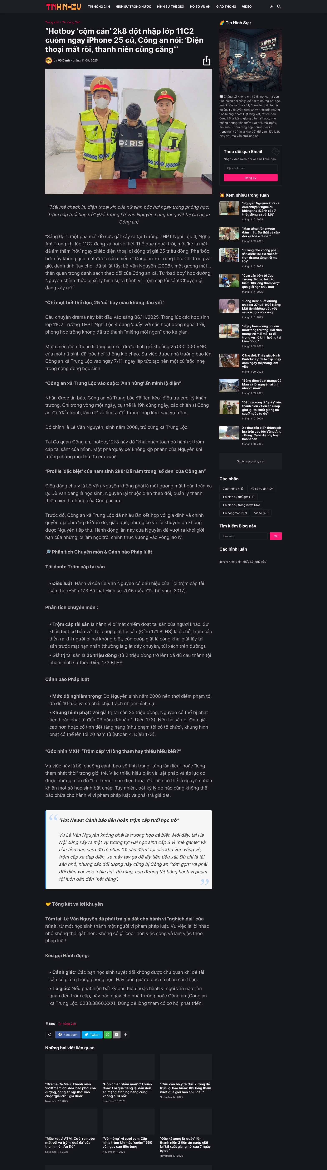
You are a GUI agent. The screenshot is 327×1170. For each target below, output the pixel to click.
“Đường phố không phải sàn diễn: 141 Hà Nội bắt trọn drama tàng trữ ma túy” (260, 255)
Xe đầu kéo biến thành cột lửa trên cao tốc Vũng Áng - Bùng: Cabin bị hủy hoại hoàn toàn (262, 433)
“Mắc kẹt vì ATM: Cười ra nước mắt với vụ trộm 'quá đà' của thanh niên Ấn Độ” (70, 1143)
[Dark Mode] (271, 6)
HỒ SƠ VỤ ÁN (200, 7)
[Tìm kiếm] (278, 6)
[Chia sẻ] (208, 60)
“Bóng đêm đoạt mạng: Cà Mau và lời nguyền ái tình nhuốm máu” (262, 384)
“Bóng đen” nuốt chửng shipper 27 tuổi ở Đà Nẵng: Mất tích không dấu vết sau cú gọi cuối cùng (261, 306)
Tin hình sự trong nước (241, 505)
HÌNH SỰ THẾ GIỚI (170, 7)
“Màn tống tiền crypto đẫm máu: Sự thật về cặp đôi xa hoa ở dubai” (261, 232)
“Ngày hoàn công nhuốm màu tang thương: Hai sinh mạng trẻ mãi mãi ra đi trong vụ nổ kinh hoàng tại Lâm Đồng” (262, 333)
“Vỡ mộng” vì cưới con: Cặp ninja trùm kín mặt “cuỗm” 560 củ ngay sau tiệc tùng (127, 1143)
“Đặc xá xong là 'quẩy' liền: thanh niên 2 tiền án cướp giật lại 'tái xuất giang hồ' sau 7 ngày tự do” (185, 1145)
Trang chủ (52, 22)
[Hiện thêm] (126, 1034)
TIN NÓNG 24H (99, 7)
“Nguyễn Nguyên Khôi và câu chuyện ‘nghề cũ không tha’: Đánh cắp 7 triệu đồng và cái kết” (260, 208)
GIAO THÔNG (226, 7)
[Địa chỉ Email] (251, 168)
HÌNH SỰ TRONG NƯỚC (133, 7)
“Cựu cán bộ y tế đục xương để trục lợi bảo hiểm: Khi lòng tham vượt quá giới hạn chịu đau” (185, 1088)
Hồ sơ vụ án (261, 489)
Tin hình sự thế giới (238, 497)
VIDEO (247, 7)
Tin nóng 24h (71, 22)
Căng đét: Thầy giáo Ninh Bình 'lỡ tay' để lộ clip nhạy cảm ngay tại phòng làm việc (261, 361)
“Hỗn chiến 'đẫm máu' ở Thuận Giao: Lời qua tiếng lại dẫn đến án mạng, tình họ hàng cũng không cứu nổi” (127, 1090)
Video (261, 513)
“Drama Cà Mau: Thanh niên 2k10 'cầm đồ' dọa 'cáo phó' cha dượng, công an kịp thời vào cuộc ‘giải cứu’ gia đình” (70, 1090)
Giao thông (233, 489)
